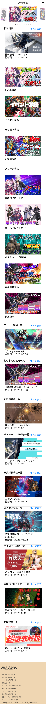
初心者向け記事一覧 (8, 674)
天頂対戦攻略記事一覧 (9, 688)
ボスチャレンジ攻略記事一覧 (11, 686)
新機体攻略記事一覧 (8, 677)
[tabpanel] (23, 14)
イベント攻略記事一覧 (9, 680)
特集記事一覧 (6, 683)
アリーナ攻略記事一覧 (9, 691)
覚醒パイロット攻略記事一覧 (11, 697)
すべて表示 (36, 29)
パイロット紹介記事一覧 (10, 700)
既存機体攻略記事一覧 (9, 694)
